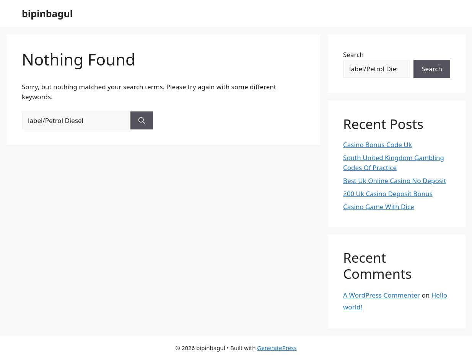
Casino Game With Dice (378, 206)
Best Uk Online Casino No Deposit (394, 180)
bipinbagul (47, 13)
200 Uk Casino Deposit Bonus (388, 193)
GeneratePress (276, 348)
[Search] (141, 120)
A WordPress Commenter (381, 295)
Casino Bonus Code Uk (377, 144)
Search (353, 54)
